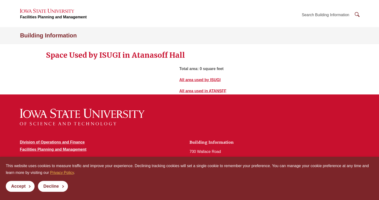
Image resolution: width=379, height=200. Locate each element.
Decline (51, 186)
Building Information (48, 35)
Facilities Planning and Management (53, 17)
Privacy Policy (62, 173)
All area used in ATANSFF (202, 91)
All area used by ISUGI (200, 80)
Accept (18, 186)
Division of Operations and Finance (52, 142)
